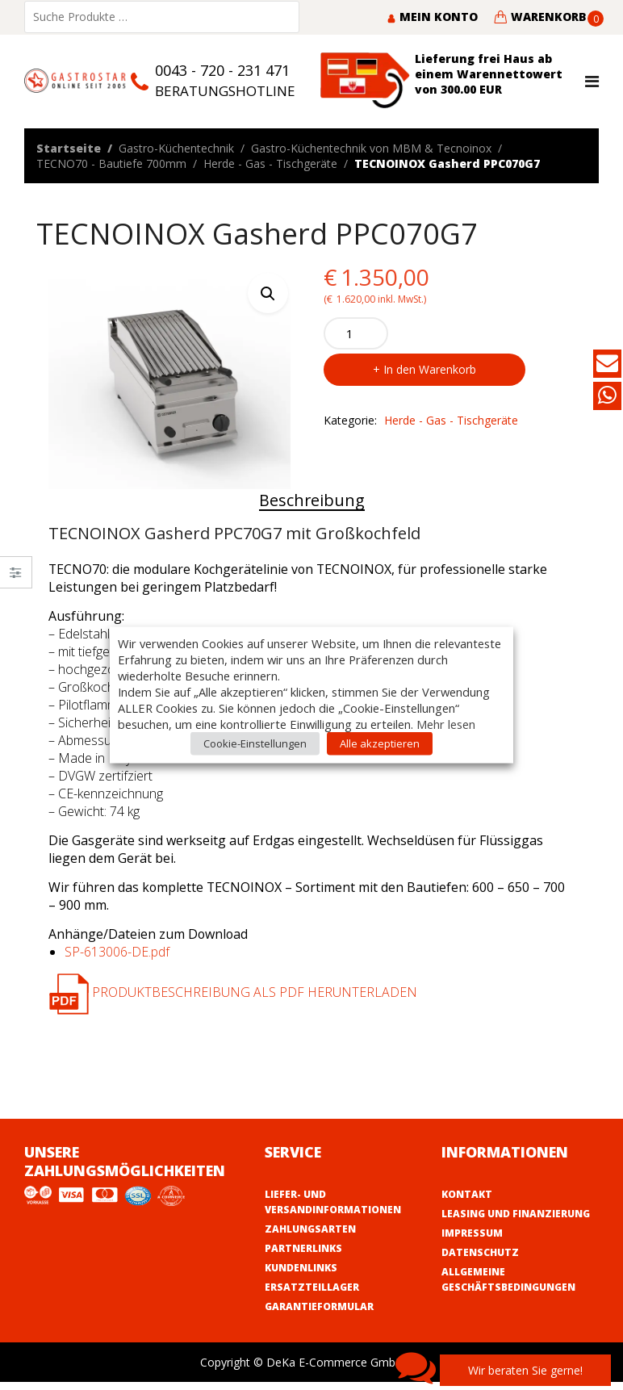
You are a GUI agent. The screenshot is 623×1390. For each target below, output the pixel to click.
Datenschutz (480, 1252)
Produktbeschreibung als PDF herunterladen (232, 992)
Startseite (68, 148)
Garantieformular (319, 1306)
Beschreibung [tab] (312, 500)
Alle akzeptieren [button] (380, 743)
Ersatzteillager (312, 1287)
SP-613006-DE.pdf (117, 952)
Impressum (472, 1233)
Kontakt (466, 1194)
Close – (15, 577)
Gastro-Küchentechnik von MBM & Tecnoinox (371, 148)
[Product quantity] (356, 333)
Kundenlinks (301, 1268)
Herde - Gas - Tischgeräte (270, 163)
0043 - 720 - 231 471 (222, 70)
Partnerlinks (303, 1248)
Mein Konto (432, 16)
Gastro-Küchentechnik (176, 148)
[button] (268, 293)
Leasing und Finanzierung (515, 1213)
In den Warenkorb (429, 369)
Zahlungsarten (310, 1229)
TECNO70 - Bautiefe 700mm (111, 163)
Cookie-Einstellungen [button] (255, 743)
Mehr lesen (445, 724)
